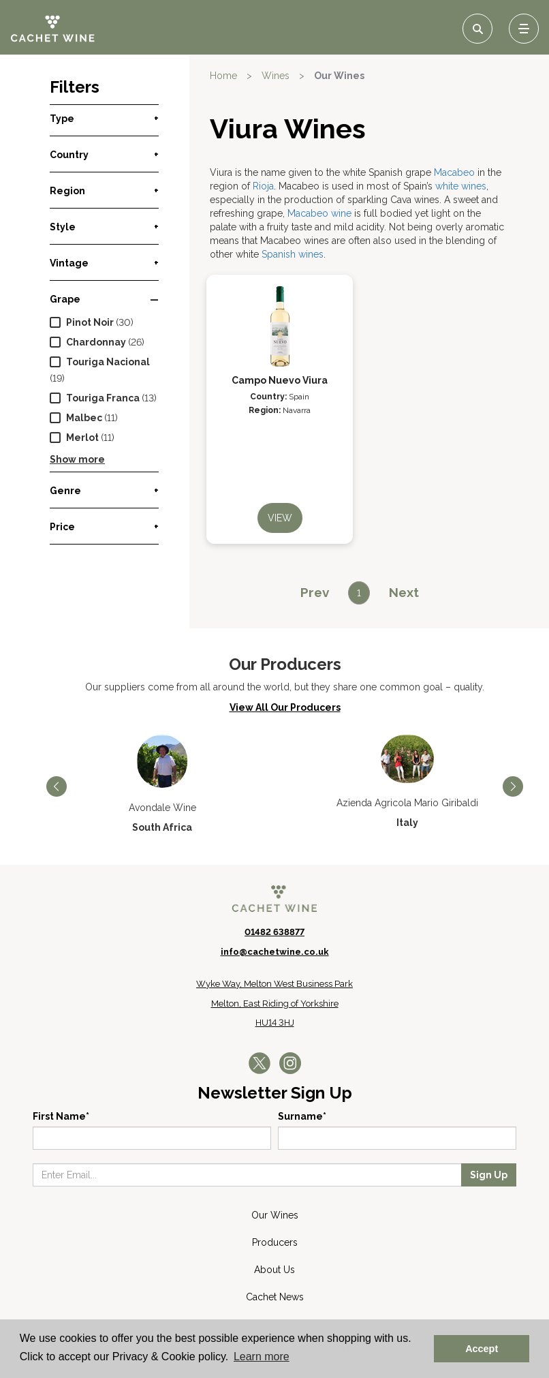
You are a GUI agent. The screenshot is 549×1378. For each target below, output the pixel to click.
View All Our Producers (285, 707)
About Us (274, 1269)
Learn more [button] (261, 1356)
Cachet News (275, 1296)
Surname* (302, 1116)
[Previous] (314, 592)
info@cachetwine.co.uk (275, 952)
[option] (162, 784)
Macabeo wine (319, 213)
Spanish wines (293, 254)
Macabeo (454, 172)
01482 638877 (274, 932)
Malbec (84, 417)
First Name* (61, 1116)
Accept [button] (481, 1348)
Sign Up (488, 1174)
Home (223, 75)
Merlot (82, 437)
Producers (275, 1242)
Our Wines (339, 75)
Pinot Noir (90, 322)
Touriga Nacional (108, 361)
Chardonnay (96, 342)
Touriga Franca (103, 398)
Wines (275, 75)
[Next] (404, 592)
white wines (460, 186)
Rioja (263, 186)
